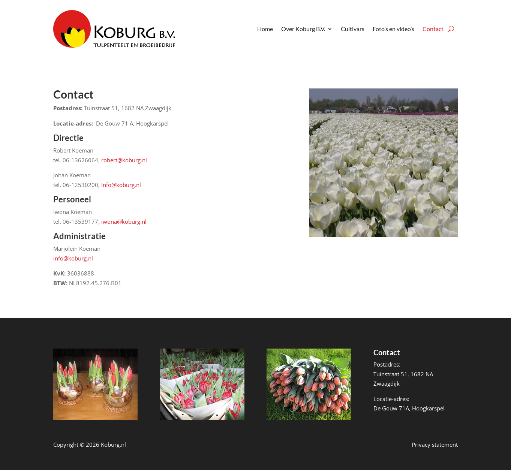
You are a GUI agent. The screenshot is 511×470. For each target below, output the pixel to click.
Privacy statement (435, 444)
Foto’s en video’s (393, 28)
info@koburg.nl (121, 185)
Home (265, 28)
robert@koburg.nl (124, 160)
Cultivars (352, 28)
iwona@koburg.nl (124, 221)
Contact (433, 28)
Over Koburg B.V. (303, 28)
